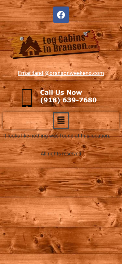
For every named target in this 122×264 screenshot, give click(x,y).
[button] (61, 120)
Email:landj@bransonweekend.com (61, 73)
